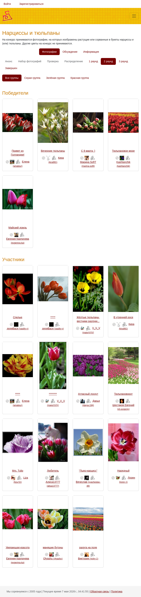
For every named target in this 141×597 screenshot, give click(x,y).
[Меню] (134, 16)
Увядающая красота (18, 547)
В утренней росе (123, 317)
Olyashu (53, 558)
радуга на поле (88, 547)
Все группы (12, 77)
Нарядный (123, 470)
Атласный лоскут (88, 393)
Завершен (11, 68)
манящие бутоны (53, 547)
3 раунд (123, 61)
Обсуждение (70, 51)
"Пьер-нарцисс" (88, 470)
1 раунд (93, 61)
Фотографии (49, 51)
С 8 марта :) (88, 150)
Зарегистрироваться (31, 3)
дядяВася (17, 328)
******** (53, 393)
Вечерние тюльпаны (53, 150)
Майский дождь (17, 227)
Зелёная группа (55, 77)
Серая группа (32, 77)
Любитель (53, 470)
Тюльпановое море (123, 150)
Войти (7, 3)
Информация (91, 51)
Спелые (17, 317)
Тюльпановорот (123, 393)
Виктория (88, 558)
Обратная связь (99, 591)
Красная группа (79, 77)
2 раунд (108, 61)
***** (52, 317)
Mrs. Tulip (17, 470)
